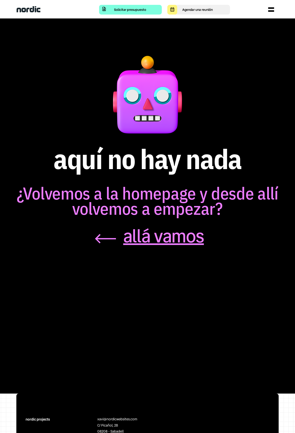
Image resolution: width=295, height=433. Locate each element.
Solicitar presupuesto (130, 9)
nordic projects (38, 419)
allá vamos (163, 236)
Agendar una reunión (197, 9)
